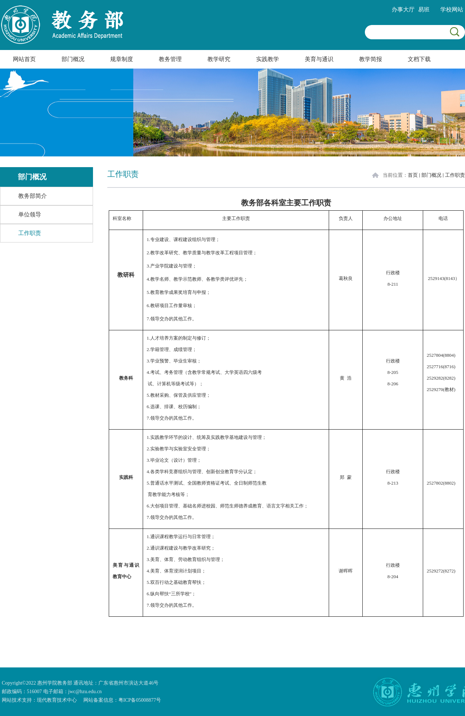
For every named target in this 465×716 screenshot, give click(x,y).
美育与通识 (319, 59)
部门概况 (73, 59)
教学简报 (370, 59)
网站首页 (24, 59)
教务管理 (170, 59)
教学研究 (218, 59)
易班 (424, 9)
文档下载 (419, 59)
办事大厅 (403, 9)
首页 (413, 175)
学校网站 (451, 9)
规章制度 (121, 59)
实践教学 (267, 59)
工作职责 (455, 175)
